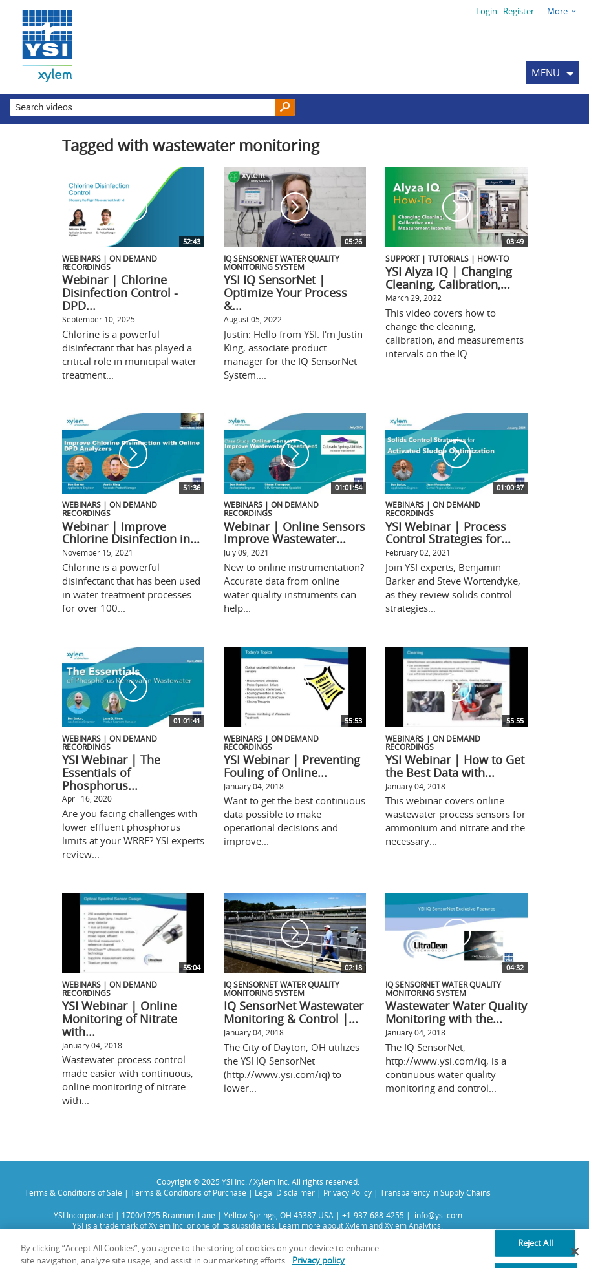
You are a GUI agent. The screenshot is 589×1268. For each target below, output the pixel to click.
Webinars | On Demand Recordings (109, 262)
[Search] (285, 107)
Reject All (535, 1252)
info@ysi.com (438, 1215)
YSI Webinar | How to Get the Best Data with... (454, 766)
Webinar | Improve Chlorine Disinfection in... (131, 533)
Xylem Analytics (413, 1225)
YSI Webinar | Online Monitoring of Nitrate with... (119, 1018)
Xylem (356, 1225)
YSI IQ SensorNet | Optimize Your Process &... (285, 292)
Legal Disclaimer (285, 1192)
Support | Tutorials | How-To (447, 258)
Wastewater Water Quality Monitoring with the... (456, 1012)
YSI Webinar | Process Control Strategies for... (448, 533)
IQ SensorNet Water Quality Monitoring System (281, 262)
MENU (545, 72)
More (557, 11)
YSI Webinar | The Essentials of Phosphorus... (111, 772)
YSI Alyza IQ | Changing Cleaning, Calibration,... (448, 278)
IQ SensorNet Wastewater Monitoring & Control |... (293, 1012)
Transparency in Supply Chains (435, 1192)
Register (518, 11)
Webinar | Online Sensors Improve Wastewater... (294, 533)
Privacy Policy (347, 1192)
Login (486, 11)
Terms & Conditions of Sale (73, 1192)
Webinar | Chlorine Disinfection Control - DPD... (120, 292)
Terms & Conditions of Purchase (188, 1192)
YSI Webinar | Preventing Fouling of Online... (292, 766)
